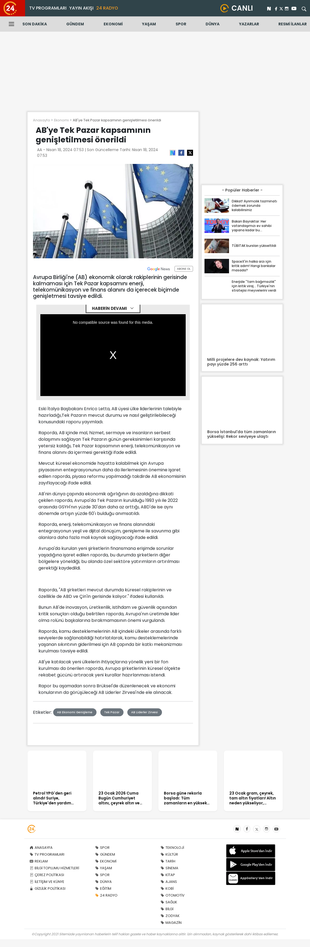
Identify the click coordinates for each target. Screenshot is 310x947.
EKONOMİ (113, 24)
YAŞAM (149, 24)
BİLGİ (167, 909)
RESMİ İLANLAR (292, 24)
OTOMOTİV (173, 895)
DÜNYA (212, 24)
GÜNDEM (75, 24)
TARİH (168, 861)
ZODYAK (170, 915)
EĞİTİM (103, 888)
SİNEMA (169, 868)
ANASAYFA (41, 847)
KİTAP (168, 874)
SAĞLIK (169, 902)
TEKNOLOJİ (172, 847)
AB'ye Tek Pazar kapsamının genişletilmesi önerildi (117, 120)
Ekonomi (61, 120)
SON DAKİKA (34, 24)
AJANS (169, 881)
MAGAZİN (171, 922)
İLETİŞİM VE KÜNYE (47, 881)
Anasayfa (41, 120)
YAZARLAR (249, 24)
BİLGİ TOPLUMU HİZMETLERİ (54, 868)
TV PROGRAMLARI (48, 8)
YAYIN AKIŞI (81, 8)
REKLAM (39, 861)
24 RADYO (107, 8)
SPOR (181, 24)
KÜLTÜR (169, 854)
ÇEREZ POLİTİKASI (47, 874)
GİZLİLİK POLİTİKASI (47, 888)
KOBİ (167, 888)
